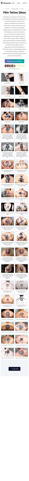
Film (22, 9)
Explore (24, 3)
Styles (18, 3)
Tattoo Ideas (15, 9)
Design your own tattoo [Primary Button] (14, 61)
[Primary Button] (14, 369)
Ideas (13, 3)
